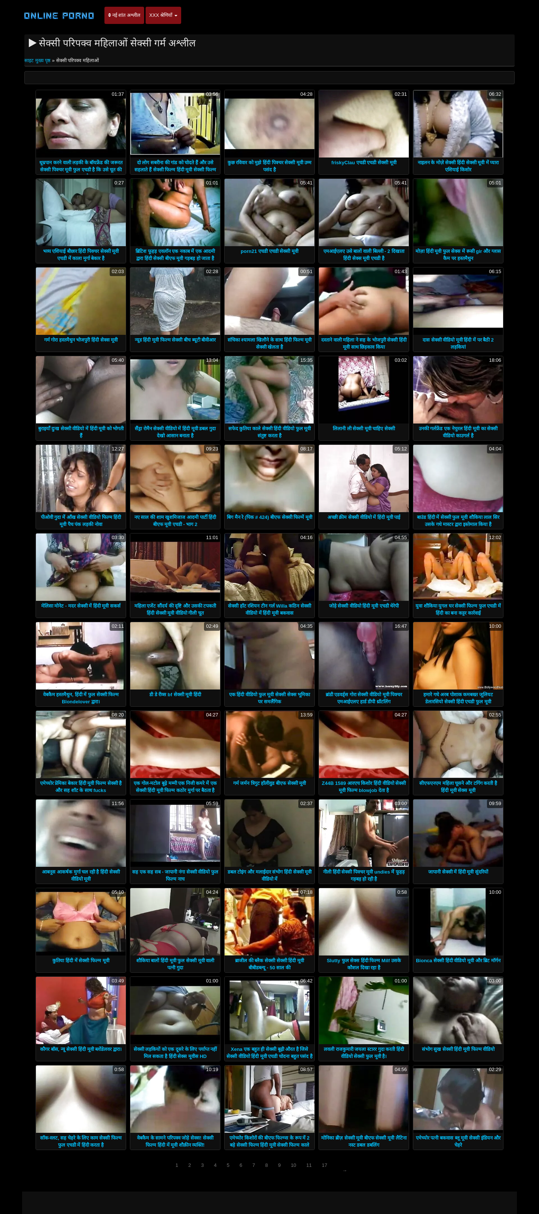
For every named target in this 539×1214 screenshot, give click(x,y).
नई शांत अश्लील (124, 15)
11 (308, 1165)
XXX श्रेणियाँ (163, 15)
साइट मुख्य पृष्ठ (38, 60)
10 (293, 1165)
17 (324, 1165)
